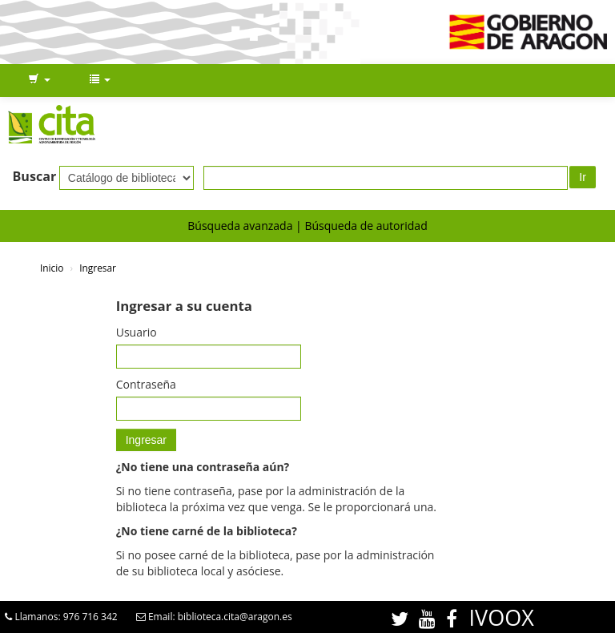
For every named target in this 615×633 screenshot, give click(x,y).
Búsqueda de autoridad (365, 225)
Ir (582, 177)
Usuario (136, 332)
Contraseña (146, 384)
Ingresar (97, 267)
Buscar (35, 176)
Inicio (51, 267)
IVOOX (501, 617)
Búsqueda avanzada (239, 225)
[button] (39, 80)
